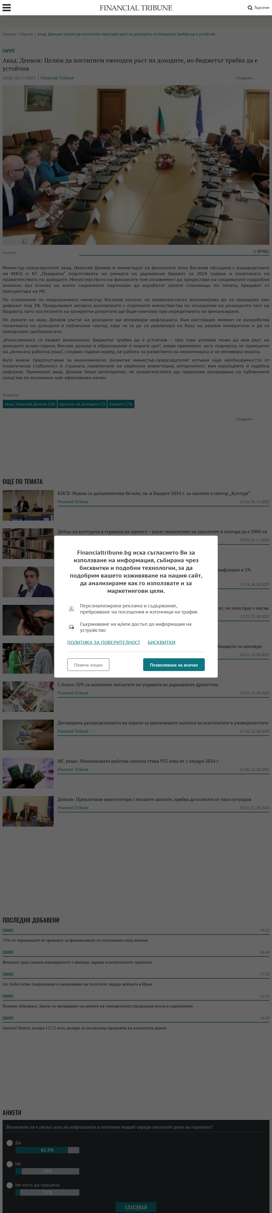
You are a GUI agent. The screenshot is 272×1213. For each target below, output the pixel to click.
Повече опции (88, 665)
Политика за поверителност (103, 642)
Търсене (257, 8)
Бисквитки (161, 642)
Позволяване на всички (174, 665)
